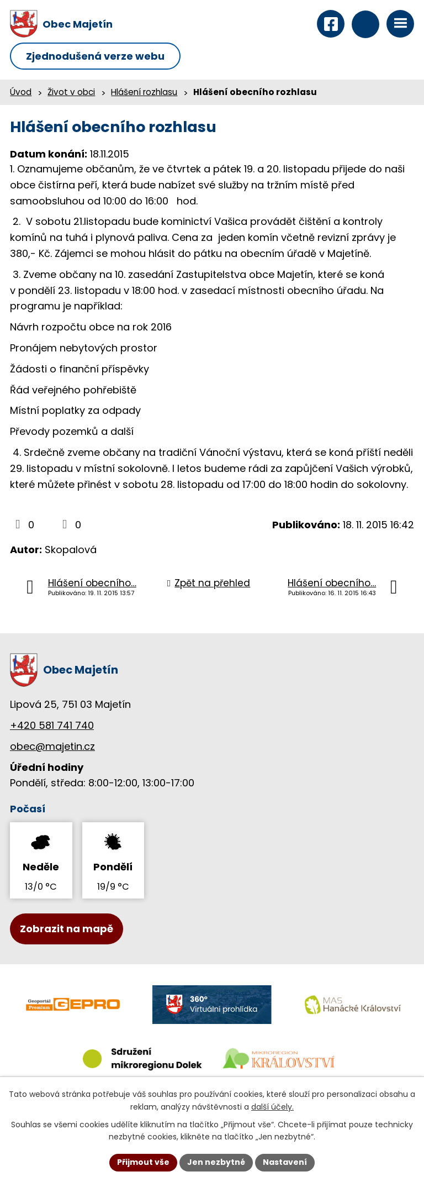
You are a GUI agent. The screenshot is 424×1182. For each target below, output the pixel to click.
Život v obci (71, 92)
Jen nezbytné (216, 1162)
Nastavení (285, 1162)
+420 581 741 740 (52, 725)
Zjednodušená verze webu (95, 56)
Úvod (20, 92)
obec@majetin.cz (52, 746)
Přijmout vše (143, 1162)
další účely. (272, 1106)
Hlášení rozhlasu (144, 92)
